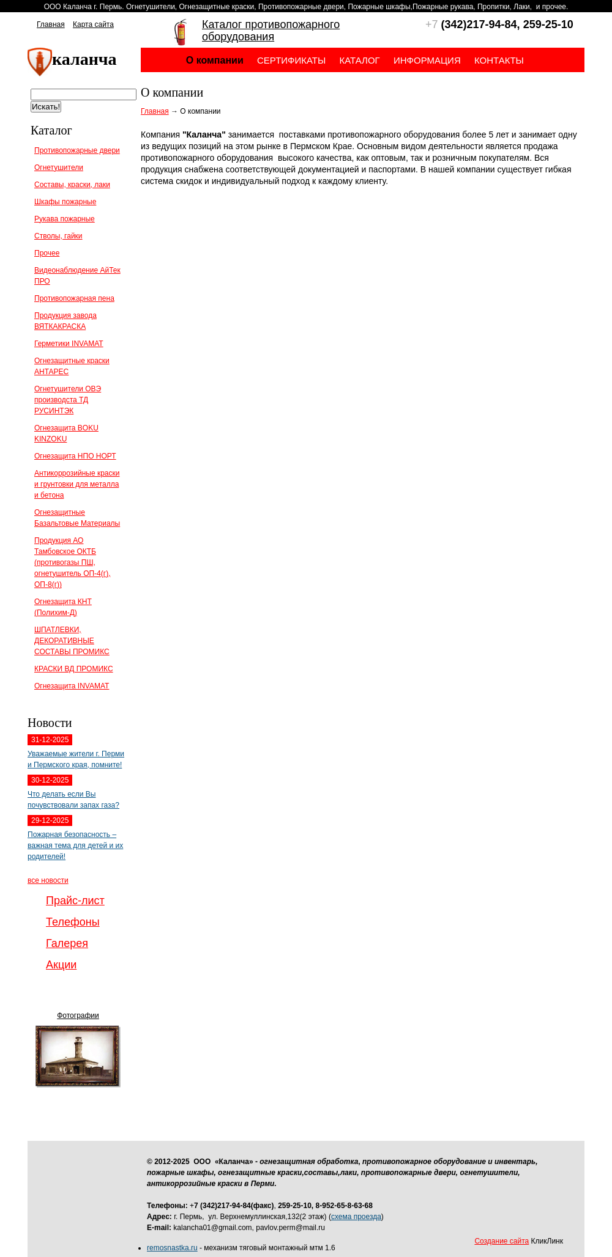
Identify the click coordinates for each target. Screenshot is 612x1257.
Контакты (499, 60)
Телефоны (73, 922)
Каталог (360, 60)
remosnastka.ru (172, 1248)
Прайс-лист (75, 900)
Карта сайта (93, 24)
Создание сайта (501, 1241)
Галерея (67, 943)
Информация (427, 60)
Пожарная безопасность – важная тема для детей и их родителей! (75, 845)
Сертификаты (291, 60)
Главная (51, 24)
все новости (48, 880)
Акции (61, 965)
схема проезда (356, 1216)
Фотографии (78, 1015)
